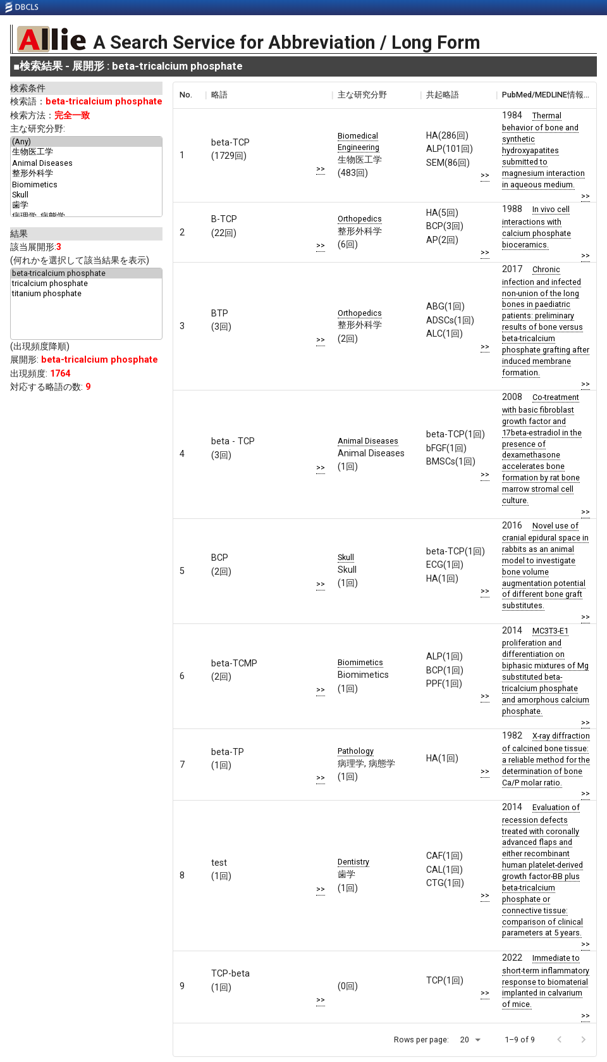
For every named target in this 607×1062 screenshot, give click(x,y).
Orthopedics (360, 218)
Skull (86, 195)
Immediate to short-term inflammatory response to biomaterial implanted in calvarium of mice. (545, 981)
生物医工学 (86, 152)
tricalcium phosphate (86, 283)
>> (320, 168)
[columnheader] (189, 95)
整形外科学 (86, 174)
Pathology (356, 751)
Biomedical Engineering (358, 141)
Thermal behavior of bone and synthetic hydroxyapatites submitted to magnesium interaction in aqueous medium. (543, 150)
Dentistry (353, 861)
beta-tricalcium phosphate (86, 273)
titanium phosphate (86, 294)
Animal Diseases (86, 163)
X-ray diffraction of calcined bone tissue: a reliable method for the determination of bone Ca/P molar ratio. (546, 759)
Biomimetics (86, 185)
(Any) (86, 142)
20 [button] (464, 1039)
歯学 (86, 205)
